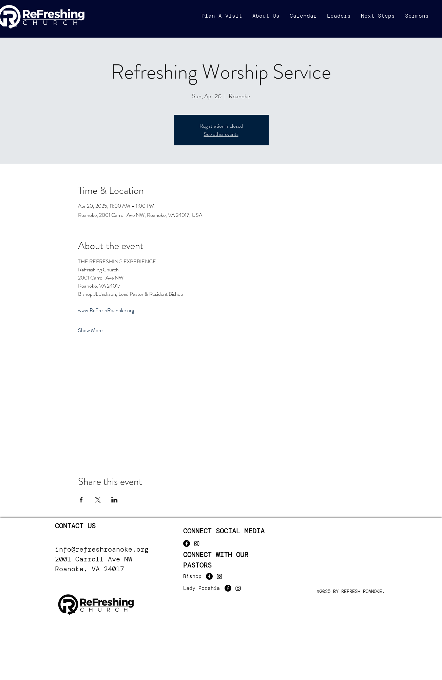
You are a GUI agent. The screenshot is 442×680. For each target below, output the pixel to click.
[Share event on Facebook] (81, 499)
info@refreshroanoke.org (102, 549)
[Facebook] (186, 543)
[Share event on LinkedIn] (114, 499)
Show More (90, 330)
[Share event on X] (98, 499)
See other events (221, 134)
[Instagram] (196, 543)
